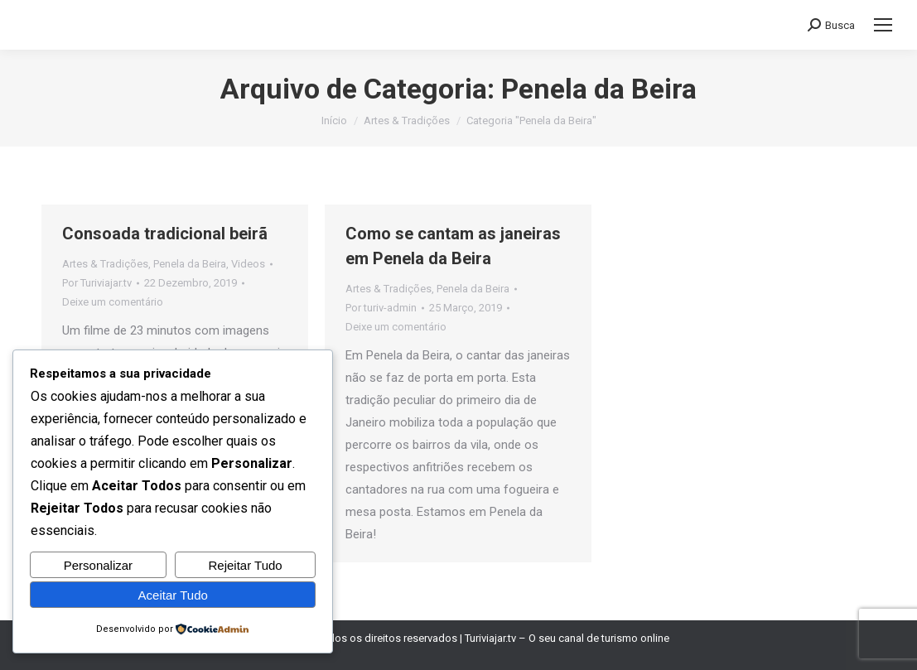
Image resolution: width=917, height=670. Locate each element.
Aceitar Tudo (173, 595)
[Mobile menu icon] (883, 24)
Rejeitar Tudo (245, 565)
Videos (248, 264)
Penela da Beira (189, 264)
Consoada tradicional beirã (165, 233)
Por (97, 283)
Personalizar (98, 565)
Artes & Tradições (105, 264)
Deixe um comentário (112, 302)
